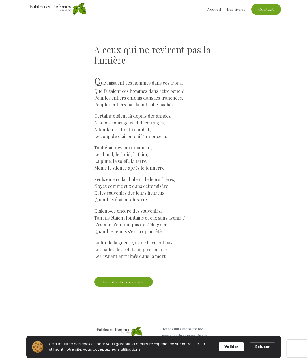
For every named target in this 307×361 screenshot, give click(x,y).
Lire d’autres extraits (123, 281)
